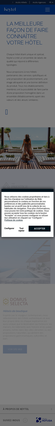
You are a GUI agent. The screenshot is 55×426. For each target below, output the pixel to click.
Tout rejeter (21, 229)
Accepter (39, 228)
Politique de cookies (13, 220)
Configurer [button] (9, 228)
